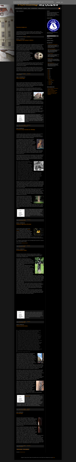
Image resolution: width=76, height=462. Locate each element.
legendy (22, 220)
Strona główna (26, 449)
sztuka (24, 322)
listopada (50, 81)
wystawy (24, 246)
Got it (62, 2)
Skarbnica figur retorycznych (51, 91)
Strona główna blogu (19, 8)
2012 (48, 76)
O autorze (25, 8)
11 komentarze (28, 73)
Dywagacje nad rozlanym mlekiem (24, 40)
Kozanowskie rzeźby (21, 250)
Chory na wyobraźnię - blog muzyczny (53, 88)
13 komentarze (28, 219)
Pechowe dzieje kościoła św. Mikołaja (25, 129)
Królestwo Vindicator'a (51, 89)
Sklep (29, 8)
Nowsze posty (19, 449)
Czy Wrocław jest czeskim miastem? (53, 44)
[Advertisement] (30, 19)
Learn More (58, 2)
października (50, 82)
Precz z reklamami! (50, 53)
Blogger (54, 457)
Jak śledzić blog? (34, 8)
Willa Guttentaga (20, 78)
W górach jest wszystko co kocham (52, 92)
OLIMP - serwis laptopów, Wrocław (52, 90)
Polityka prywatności (41, 8)
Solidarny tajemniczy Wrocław (23, 224)
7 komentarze (28, 321)
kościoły (20, 220)
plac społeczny (21, 246)
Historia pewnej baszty (22, 326)
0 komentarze (28, 36)
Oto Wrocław (19, 413)
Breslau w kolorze (50, 58)
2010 (48, 78)
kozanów (20, 322)
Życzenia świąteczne (21, 27)
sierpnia (50, 84)
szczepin (24, 220)
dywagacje (20, 74)
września (50, 83)
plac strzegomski (21, 446)
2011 (48, 77)
